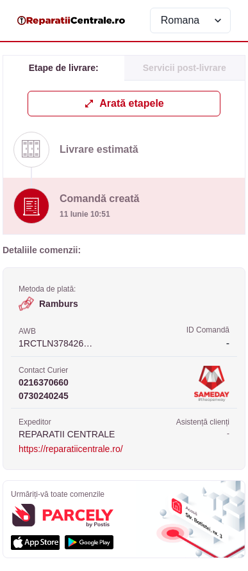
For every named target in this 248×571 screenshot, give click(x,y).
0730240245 (44, 396)
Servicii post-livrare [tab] (184, 68)
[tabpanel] (124, 162)
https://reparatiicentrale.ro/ (71, 449)
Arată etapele (124, 103)
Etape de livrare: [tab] (64, 68)
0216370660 (44, 382)
